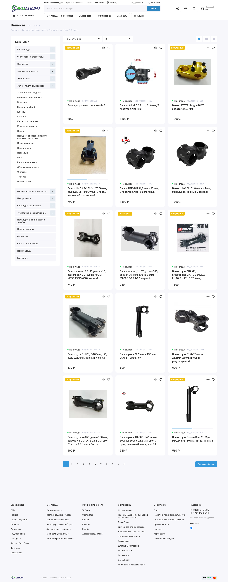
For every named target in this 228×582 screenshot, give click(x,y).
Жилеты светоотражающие (131, 565)
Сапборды (22, 236)
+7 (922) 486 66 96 (199, 513)
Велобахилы (124, 560)
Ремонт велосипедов (53, 2)
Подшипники (24, 148)
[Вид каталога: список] (206, 39)
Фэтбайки (15, 548)
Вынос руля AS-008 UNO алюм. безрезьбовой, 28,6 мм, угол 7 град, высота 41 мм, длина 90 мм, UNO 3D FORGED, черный (138, 441)
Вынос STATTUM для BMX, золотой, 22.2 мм (188, 107)
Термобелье (123, 522)
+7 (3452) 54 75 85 (145, 2)
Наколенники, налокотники (131, 531)
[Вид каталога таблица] (214, 39)
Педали (21, 131)
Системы (35, 172)
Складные (16, 538)
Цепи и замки (35, 181)
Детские (15, 524)
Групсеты (22, 102)
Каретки (21, 116)
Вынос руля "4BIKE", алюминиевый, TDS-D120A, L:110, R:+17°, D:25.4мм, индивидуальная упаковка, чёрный (188, 275)
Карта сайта (159, 534)
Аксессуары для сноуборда (60, 524)
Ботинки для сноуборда (58, 520)
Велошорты (123, 555)
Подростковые (18, 534)
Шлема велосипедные (128, 546)
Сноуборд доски (54, 510)
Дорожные (16, 529)
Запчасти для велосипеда (36, 85)
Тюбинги (86, 510)
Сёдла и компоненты (35, 167)
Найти (153, 8)
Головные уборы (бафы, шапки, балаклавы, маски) (133, 516)
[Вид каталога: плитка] (199, 39)
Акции (139, 16)
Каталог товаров (23, 16)
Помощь (112, 2)
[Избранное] (194, 8)
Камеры (35, 112)
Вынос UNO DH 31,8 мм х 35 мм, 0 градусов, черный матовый (139, 190)
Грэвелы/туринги (19, 520)
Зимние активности (36, 71)
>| (124, 464)
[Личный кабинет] (178, 8)
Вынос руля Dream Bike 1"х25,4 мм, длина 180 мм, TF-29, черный (192, 439)
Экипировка (104, 16)
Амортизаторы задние (29, 92)
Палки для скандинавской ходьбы (31, 221)
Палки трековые (25, 229)
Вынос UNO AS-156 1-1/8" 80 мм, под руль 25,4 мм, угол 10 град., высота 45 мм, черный (87, 192)
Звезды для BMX (26, 107)
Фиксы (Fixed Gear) (20, 543)
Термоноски (124, 541)
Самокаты (122, 16)
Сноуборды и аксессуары (60, 16)
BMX (13, 510)
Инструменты (36, 198)
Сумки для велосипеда (36, 205)
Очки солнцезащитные (57, 534)
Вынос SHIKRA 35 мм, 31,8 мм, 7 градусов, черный (139, 107)
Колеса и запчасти (35, 126)
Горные (14, 515)
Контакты (99, 2)
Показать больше (206, 464)
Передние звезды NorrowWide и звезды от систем (33, 137)
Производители (161, 524)
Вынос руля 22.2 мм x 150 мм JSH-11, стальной (138, 356)
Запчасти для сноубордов (59, 529)
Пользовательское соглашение (169, 520)
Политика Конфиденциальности (169, 515)
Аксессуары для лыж (92, 534)
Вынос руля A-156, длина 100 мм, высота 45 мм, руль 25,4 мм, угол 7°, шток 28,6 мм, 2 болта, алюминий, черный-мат (87, 441)
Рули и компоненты (35, 162)
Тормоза (35, 176)
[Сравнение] (186, 8)
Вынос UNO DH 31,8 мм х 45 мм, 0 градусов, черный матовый (191, 190)
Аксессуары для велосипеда (36, 191)
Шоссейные (16, 552)
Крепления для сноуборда (59, 515)
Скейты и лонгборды (28, 243)
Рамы (20, 157)
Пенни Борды (24, 251)
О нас (89, 2)
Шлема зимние (125, 510)
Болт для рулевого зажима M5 (86, 105)
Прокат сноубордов (74, 2)
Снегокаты (87, 515)
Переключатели (35, 143)
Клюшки (86, 524)
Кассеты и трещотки (28, 121)
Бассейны (22, 258)
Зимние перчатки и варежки (60, 538)
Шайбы (85, 529)
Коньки (85, 520)
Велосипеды (85, 16)
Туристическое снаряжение (36, 213)
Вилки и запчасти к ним (35, 97)
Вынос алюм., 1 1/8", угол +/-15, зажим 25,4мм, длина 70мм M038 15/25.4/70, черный (86, 275)
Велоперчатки (125, 550)
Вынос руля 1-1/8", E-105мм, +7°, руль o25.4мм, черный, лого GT (87, 356)
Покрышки (35, 152)
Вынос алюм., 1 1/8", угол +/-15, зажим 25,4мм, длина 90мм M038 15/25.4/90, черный (139, 275)
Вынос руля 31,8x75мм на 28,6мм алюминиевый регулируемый (188, 358)
